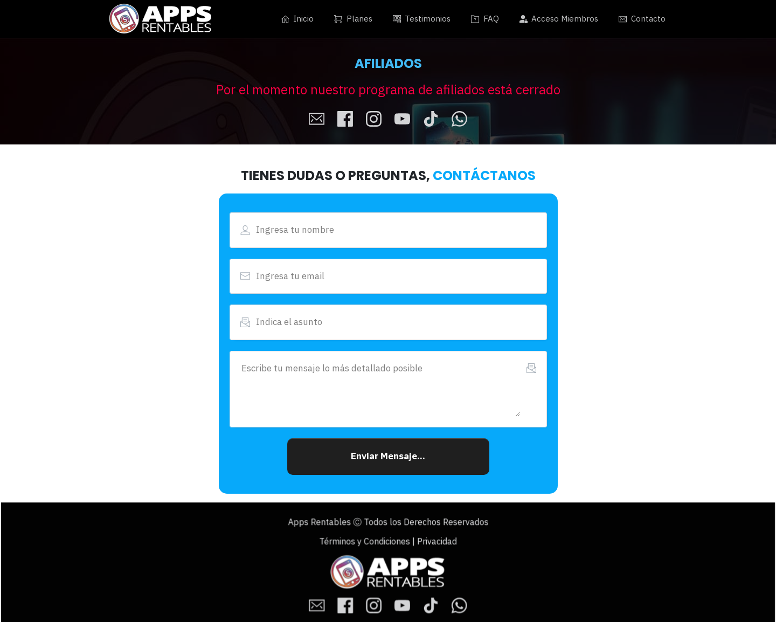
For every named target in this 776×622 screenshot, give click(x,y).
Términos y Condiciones (368, 543)
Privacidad (430, 543)
